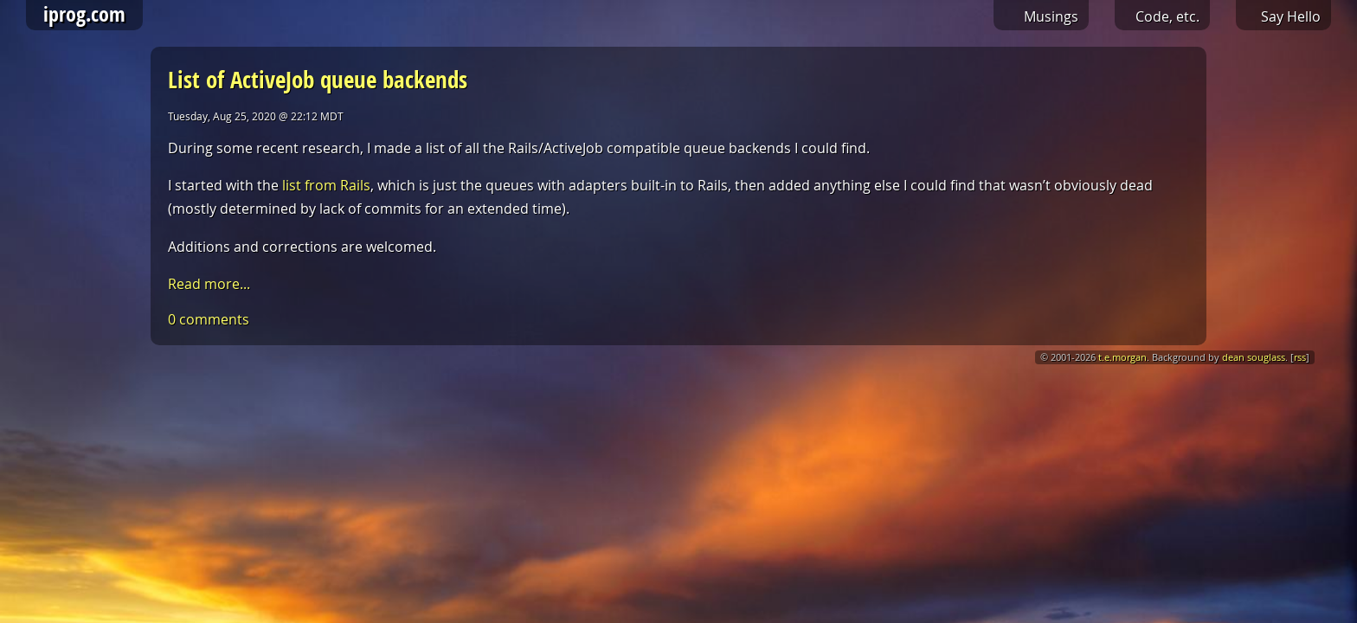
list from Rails (326, 185)
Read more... (209, 283)
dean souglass (1253, 357)
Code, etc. (1167, 16)
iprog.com (84, 14)
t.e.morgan (1122, 357)
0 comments (208, 319)
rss (1300, 357)
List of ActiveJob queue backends (317, 79)
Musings (1051, 16)
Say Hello (1291, 16)
